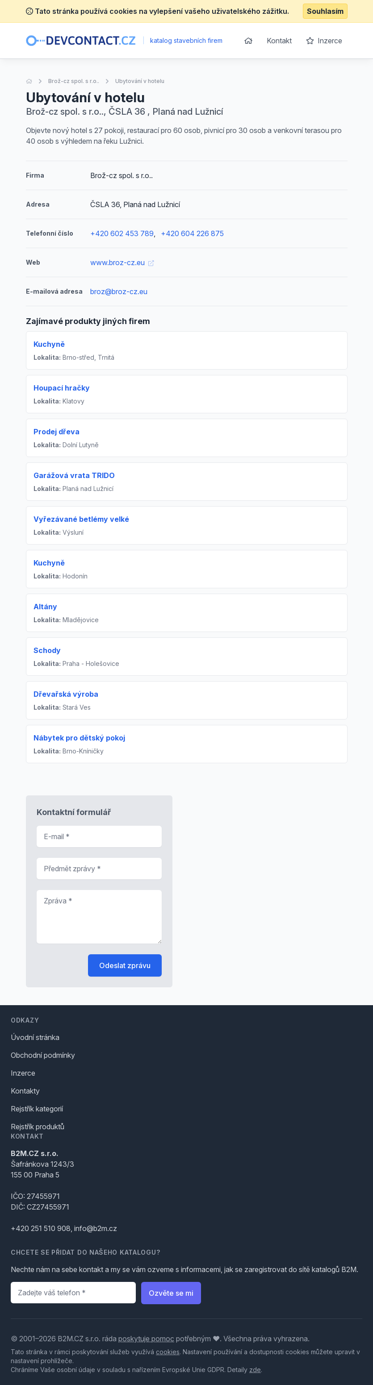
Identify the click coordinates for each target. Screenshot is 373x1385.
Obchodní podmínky (43, 1055)
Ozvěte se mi (171, 1293)
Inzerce (324, 40)
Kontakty (25, 1090)
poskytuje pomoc (146, 1338)
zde (255, 1369)
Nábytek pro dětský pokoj (79, 737)
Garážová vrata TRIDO (74, 475)
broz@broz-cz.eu (118, 291)
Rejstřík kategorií (37, 1108)
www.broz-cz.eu (122, 262)
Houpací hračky (62, 387)
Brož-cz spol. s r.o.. (73, 81)
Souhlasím (325, 11)
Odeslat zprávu (125, 965)
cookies (168, 1352)
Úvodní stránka (35, 1037)
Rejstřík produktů (37, 1126)
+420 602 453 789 (122, 233)
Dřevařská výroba (66, 694)
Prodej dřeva (57, 431)
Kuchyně (49, 344)
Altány (45, 606)
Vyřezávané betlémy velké (81, 519)
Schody (47, 650)
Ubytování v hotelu (139, 81)
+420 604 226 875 (192, 233)
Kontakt (279, 40)
